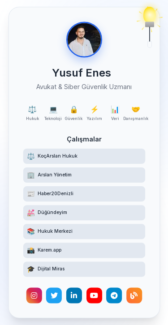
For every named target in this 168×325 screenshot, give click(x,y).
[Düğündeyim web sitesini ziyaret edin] (83, 213)
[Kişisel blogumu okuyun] (134, 296)
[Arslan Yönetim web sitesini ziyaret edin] (83, 175)
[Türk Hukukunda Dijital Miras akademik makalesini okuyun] (83, 270)
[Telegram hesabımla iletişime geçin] (114, 296)
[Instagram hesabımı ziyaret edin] (33, 296)
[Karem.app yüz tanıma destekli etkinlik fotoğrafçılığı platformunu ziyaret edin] (83, 251)
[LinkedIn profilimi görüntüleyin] (74, 296)
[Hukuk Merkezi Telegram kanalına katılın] (83, 231)
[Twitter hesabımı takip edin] (53, 296)
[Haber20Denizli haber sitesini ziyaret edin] (83, 193)
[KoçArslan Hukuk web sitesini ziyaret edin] (83, 155)
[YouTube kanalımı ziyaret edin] (94, 296)
